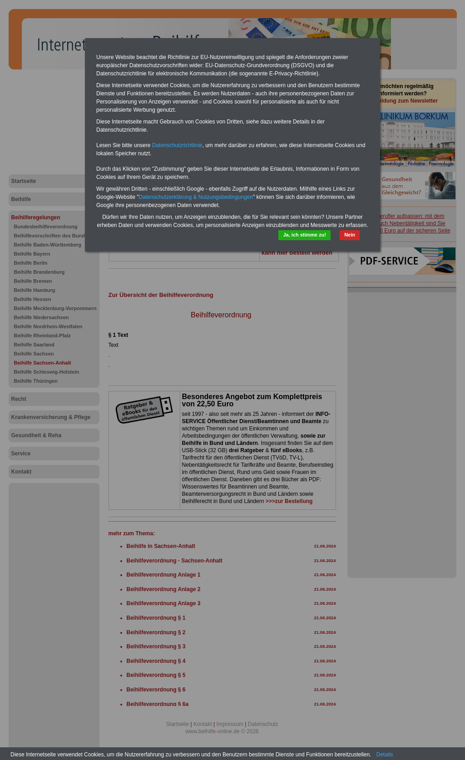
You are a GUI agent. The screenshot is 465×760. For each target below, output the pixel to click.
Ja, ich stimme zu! (304, 234)
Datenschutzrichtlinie (177, 145)
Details (384, 754)
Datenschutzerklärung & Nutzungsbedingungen (196, 197)
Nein (349, 234)
